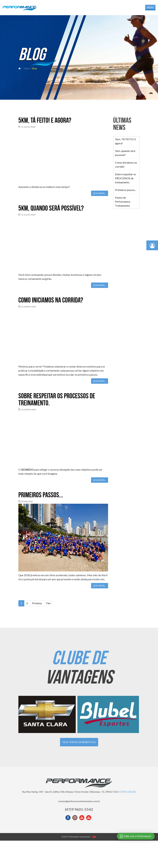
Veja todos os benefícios (79, 744)
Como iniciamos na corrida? (50, 302)
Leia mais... (99, 195)
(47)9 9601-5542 (79, 811)
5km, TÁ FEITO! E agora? (44, 122)
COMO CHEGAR (127, 794)
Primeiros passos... (40, 497)
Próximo (37, 605)
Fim (48, 605)
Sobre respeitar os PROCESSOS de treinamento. (56, 401)
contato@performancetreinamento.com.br (79, 803)
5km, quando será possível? (51, 210)
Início (26, 69)
